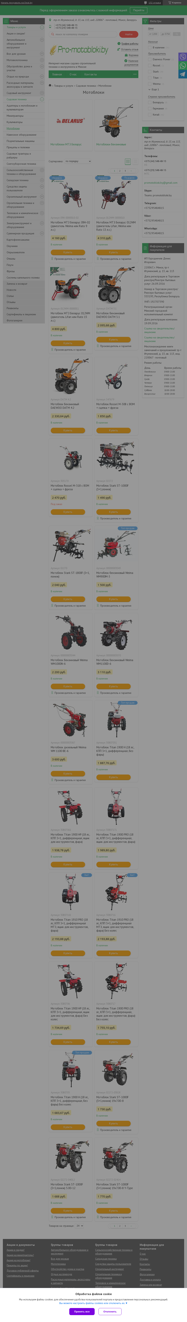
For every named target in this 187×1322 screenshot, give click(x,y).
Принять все (82, 1311)
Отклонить (110, 1311)
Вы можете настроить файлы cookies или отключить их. (92, 1303)
